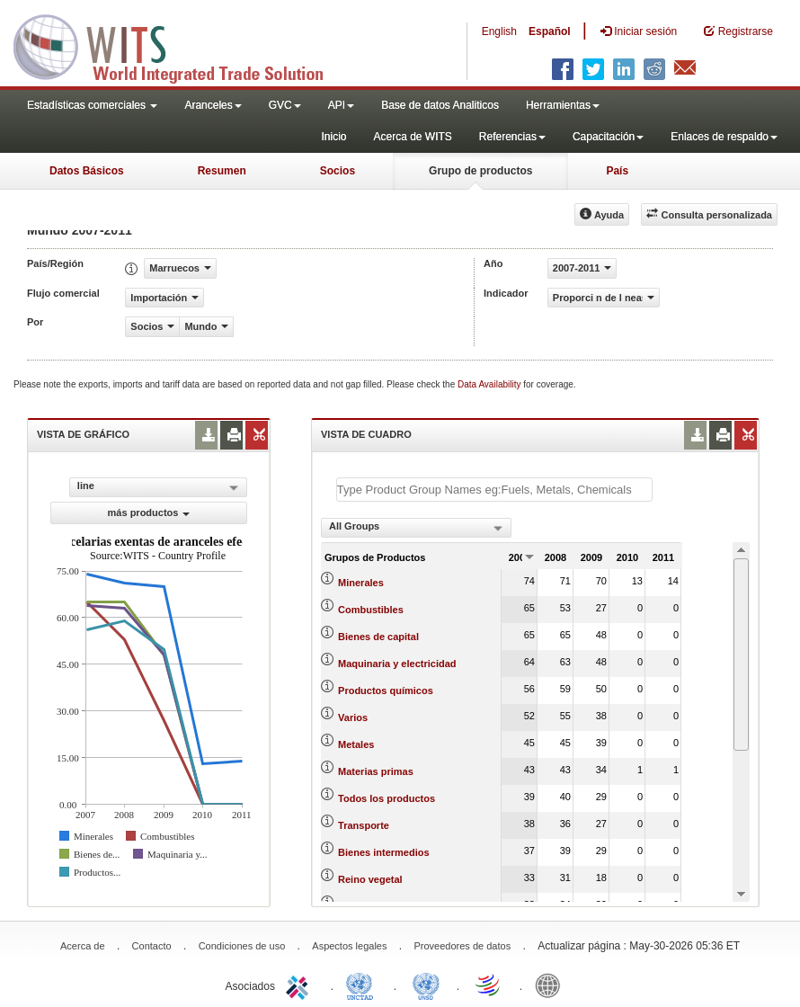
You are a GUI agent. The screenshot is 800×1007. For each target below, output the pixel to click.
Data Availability (490, 384)
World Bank (552, 985)
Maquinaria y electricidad (397, 663)
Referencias (512, 136)
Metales (356, 744)
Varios (353, 717)
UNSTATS (426, 985)
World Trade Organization (489, 985)
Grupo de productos (480, 171)
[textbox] (494, 489)
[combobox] (416, 528)
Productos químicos (385, 690)
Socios (337, 171)
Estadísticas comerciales (92, 105)
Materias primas (375, 771)
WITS (180, 45)
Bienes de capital (378, 636)
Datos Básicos (86, 171)
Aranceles (212, 105)
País (617, 171)
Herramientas (563, 105)
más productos (149, 512)
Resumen (222, 171)
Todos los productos (386, 798)
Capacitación (608, 136)
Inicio (333, 136)
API (341, 105)
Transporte (363, 825)
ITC (300, 985)
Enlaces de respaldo (724, 136)
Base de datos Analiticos (440, 105)
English (499, 31)
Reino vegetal (370, 879)
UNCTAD (363, 985)
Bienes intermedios (383, 852)
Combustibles (371, 609)
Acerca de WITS (412, 136)
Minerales (361, 582)
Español (550, 31)
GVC (285, 105)
